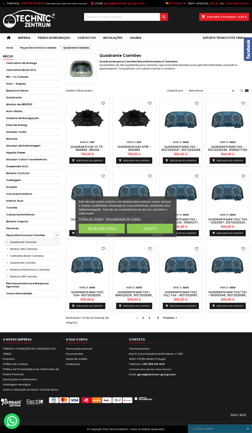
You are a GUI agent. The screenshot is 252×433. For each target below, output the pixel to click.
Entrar (214, 3)
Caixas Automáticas (20, 214)
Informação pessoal (79, 349)
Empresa (24, 38)
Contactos (87, 38)
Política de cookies (91, 218)
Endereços (73, 364)
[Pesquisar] (126, 17)
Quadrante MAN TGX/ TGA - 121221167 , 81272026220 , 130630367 (227, 222)
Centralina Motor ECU (21, 70)
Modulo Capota (17, 221)
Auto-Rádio (14, 111)
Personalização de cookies (123, 218)
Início (8, 56)
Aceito (150, 229)
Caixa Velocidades (19, 293)
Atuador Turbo (16, 132)
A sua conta (76, 339)
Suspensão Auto (17, 166)
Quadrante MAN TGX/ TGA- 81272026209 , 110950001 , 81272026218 (87, 295)
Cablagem (13, 180)
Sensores (12, 228)
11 (158, 318)
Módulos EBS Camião (23, 276)
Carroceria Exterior (19, 194)
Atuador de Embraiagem (23, 146)
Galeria (135, 38)
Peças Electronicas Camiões (25, 235)
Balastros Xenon (17, 90)
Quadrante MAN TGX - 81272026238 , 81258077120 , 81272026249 (227, 150)
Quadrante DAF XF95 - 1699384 (134, 148)
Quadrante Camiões (23, 242)
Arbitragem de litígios (17, 384)
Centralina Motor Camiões (27, 256)
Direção (11, 187)
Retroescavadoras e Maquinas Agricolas (27, 285)
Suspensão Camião (23, 263)
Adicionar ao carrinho (87, 160)
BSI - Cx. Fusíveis (17, 77)
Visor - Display (16, 84)
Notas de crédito (76, 359)
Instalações (112, 38)
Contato (137, 339)
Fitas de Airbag (16, 125)
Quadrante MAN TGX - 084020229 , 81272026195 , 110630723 (134, 295)
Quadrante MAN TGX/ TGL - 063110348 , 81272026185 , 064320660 (227, 295)
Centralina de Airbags (21, 63)
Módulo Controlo (18, 173)
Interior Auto (14, 201)
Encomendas (74, 354)
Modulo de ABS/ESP (19, 104)
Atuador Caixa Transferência (26, 159)
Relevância (212, 91)
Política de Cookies (15, 364)
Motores (11, 139)
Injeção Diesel (15, 152)
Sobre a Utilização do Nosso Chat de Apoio (30, 389)
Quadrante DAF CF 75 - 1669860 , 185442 (87, 148)
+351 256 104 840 (32, 3)
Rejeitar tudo (102, 229)
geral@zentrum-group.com (124, 3)
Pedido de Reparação (54, 38)
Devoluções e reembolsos (20, 379)
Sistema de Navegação (22, 118)
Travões (11, 208)
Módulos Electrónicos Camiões (30, 269)
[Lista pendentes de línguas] (176, 3)
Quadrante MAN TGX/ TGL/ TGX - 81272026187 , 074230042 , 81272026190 (180, 295)
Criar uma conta (237, 3)
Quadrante (14, 97)
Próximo (170, 318)
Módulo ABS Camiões (24, 249)
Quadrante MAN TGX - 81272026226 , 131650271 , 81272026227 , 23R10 (181, 222)
